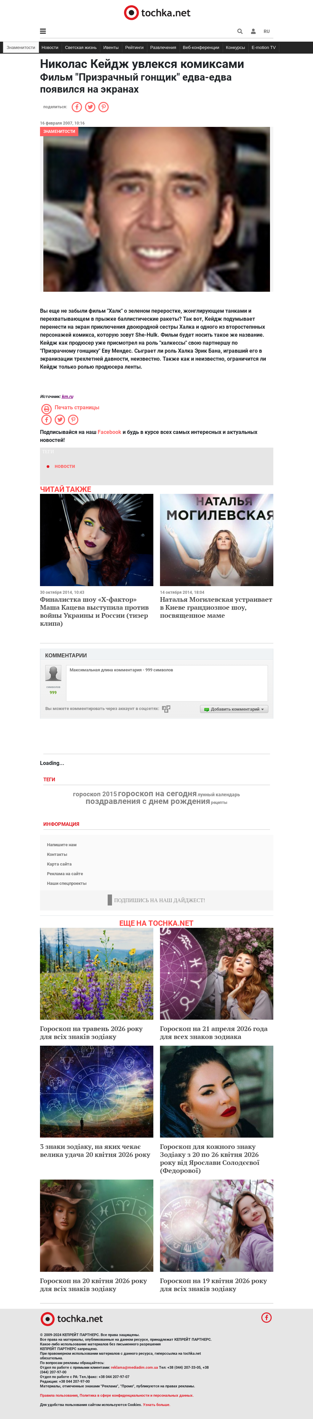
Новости (50, 47)
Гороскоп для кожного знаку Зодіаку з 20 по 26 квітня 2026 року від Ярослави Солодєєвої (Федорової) (210, 1158)
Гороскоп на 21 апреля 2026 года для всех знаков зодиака (214, 1032)
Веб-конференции (201, 47)
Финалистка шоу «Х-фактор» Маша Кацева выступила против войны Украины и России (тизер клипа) (94, 611)
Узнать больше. (156, 1405)
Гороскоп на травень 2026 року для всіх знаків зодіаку (91, 1032)
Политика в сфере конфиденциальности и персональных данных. (137, 1395)
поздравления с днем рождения (148, 801)
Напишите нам (62, 844)
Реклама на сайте (65, 873)
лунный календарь (219, 795)
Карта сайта (59, 864)
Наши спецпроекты (67, 883)
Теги (50, 779)
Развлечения (163, 47)
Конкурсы (235, 47)
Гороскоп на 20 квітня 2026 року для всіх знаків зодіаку (93, 1284)
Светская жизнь (81, 47)
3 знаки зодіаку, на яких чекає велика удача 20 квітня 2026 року (95, 1150)
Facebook (109, 432)
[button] (253, 31)
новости (65, 466)
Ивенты (111, 47)
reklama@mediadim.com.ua (134, 1367)
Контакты (57, 854)
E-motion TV (264, 47)
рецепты (219, 802)
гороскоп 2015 (95, 794)
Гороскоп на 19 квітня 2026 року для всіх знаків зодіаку (213, 1284)
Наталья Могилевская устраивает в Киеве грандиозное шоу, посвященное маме (216, 607)
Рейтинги (134, 47)
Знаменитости (21, 47)
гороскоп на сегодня (157, 793)
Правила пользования (59, 1395)
